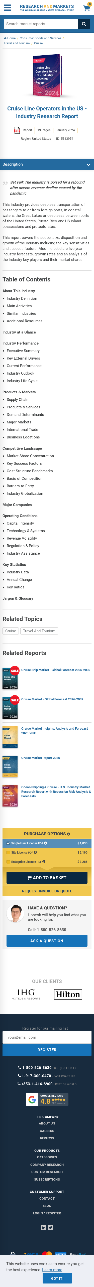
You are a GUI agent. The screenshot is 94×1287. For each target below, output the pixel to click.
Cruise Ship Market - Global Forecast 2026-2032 (55, 670)
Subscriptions (47, 1179)
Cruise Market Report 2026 (40, 758)
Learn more (52, 1269)
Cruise (10, 631)
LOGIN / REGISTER (47, 1213)
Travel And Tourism (39, 631)
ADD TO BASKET (46, 877)
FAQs (47, 1206)
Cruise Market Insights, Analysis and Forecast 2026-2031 (54, 731)
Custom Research (47, 1172)
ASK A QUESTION (46, 941)
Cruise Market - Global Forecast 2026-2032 (52, 699)
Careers (47, 1131)
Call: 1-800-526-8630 (47, 929)
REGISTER (47, 1050)
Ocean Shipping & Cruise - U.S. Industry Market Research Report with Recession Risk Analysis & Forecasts (56, 791)
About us (47, 1123)
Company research (47, 1165)
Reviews (47, 1138)
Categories (47, 1157)
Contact (47, 1198)
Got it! (57, 1278)
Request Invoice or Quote (47, 891)
